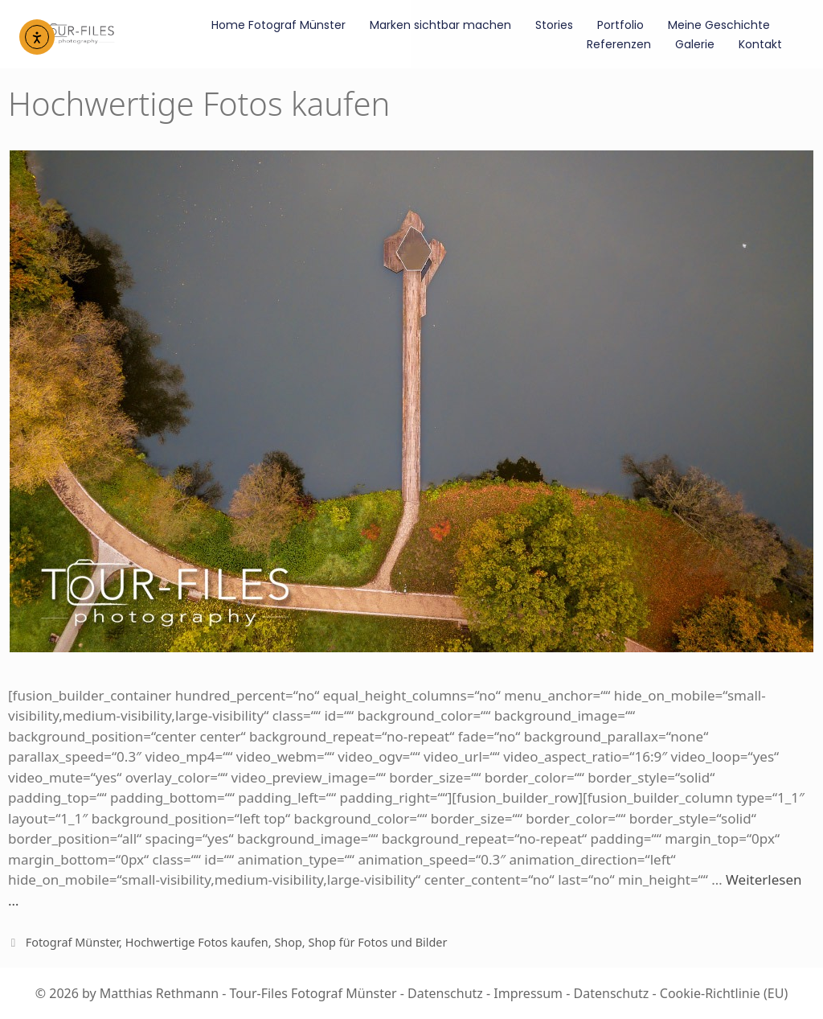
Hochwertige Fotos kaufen (196, 942)
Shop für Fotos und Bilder (377, 942)
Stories (554, 25)
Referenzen (619, 44)
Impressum (528, 993)
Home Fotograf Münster (278, 25)
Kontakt (760, 44)
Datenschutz (445, 993)
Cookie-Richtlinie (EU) (724, 993)
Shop (287, 942)
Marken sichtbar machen (440, 25)
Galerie (694, 44)
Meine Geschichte (719, 25)
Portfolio (620, 25)
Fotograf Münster (72, 942)
